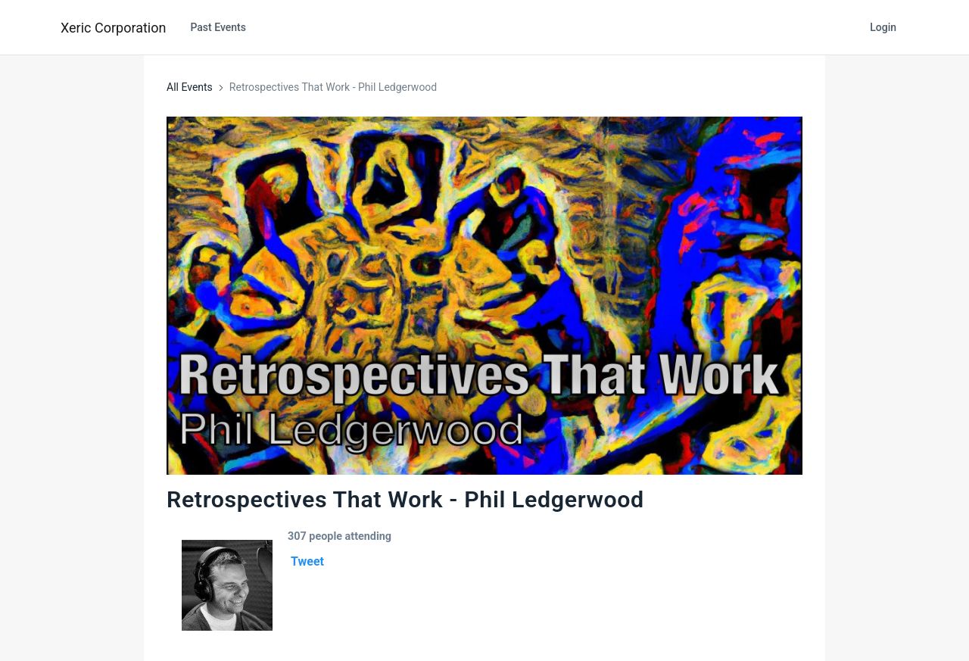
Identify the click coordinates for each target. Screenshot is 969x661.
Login (883, 27)
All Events (190, 87)
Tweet (307, 561)
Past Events (218, 27)
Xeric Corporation (113, 28)
